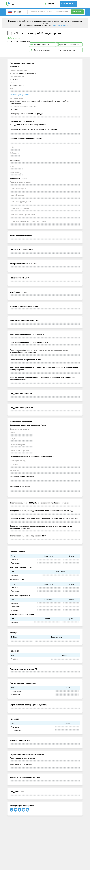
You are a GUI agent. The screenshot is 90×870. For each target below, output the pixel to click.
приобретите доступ (61, 25)
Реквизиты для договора (19, 95)
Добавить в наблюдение (70, 44)
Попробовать (68, 4)
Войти (51, 4)
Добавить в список (41, 44)
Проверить (77, 12)
